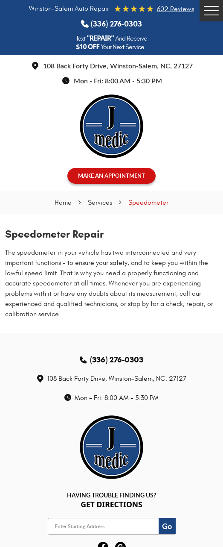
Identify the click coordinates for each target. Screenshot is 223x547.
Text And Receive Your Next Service (111, 43)
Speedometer (148, 202)
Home (63, 202)
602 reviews (175, 9)
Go (167, 526)
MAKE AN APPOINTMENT (111, 175)
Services (100, 202)
